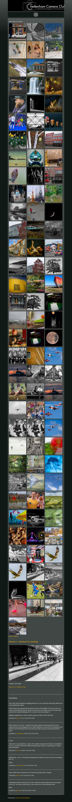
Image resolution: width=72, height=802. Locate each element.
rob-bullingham (19, 733)
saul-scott (18, 750)
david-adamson (19, 765)
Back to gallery (13, 636)
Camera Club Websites (23, 798)
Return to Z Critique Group (17, 687)
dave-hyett (18, 790)
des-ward (18, 718)
